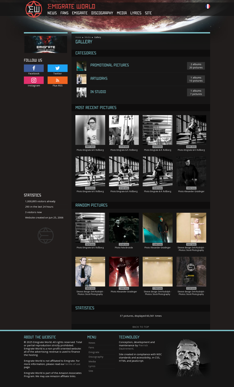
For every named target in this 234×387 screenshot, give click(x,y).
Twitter (57, 69)
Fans (64, 13)
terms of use (72, 364)
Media (122, 13)
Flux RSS (57, 81)
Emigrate (80, 13)
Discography (102, 13)
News (52, 13)
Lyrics (135, 13)
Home (78, 37)
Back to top (140, 326)
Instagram (34, 81)
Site (148, 13)
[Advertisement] (46, 141)
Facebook (34, 69)
